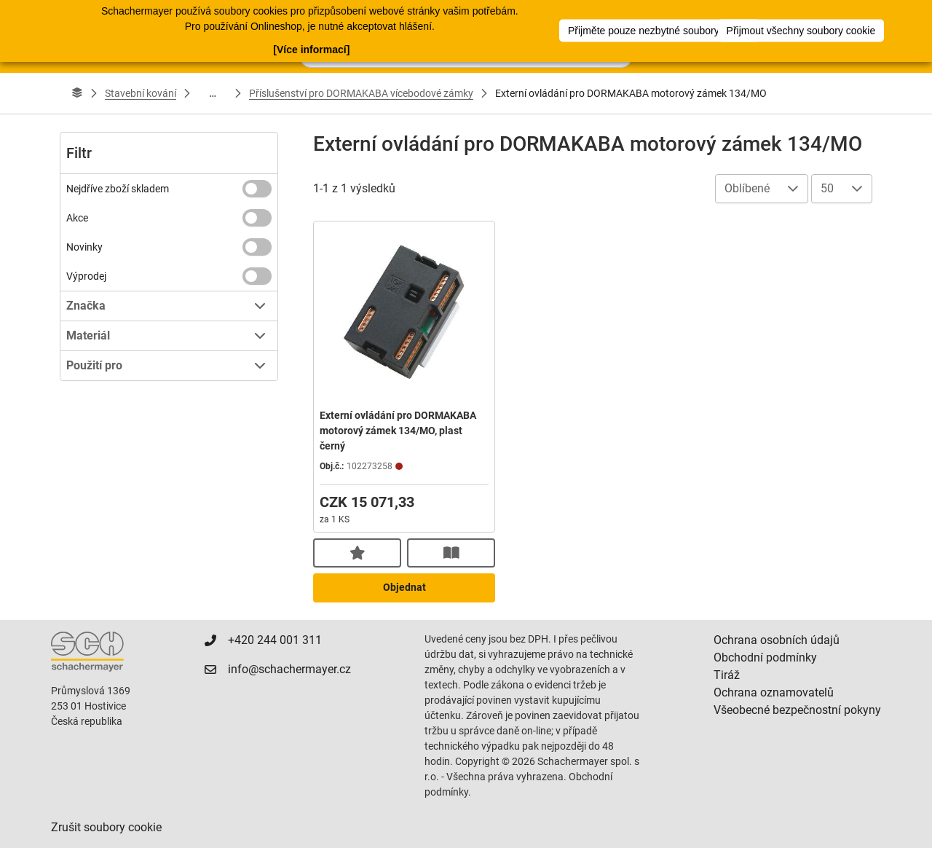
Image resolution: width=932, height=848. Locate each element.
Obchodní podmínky (765, 657)
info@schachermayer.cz (289, 669)
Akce (77, 218)
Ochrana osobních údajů (777, 640)
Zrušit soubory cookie (106, 827)
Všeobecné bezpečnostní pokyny (797, 710)
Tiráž (727, 675)
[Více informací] (311, 49)
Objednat (404, 587)
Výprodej (86, 276)
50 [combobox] (827, 188)
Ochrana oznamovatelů (774, 692)
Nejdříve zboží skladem (117, 189)
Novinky (84, 247)
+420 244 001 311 (275, 640)
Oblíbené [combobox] (747, 188)
